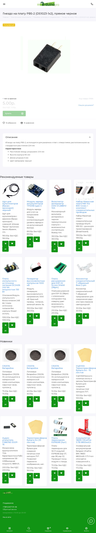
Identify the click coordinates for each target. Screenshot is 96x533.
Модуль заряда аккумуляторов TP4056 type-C (35, 203)
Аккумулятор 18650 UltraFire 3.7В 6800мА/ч (83, 440)
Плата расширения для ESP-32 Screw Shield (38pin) (58, 283)
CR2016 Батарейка (7, 367)
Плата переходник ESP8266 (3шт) (58, 440)
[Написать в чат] (91, 521)
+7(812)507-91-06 (10, 507)
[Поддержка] (92, 4)
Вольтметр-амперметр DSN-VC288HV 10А (58, 204)
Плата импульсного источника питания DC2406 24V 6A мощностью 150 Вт (11, 285)
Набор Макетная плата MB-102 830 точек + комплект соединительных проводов (85, 207)
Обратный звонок (10, 509)
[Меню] (4, 4)
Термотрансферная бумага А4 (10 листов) (37, 440)
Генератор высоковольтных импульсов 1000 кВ (36, 282)
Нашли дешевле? (86, 105)
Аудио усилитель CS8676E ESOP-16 (10, 441)
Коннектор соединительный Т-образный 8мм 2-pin (85, 282)
